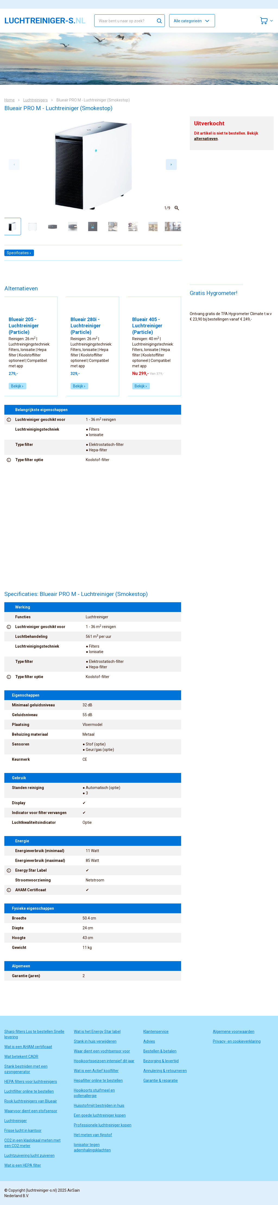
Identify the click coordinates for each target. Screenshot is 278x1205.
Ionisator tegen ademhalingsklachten (92, 1147)
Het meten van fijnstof (93, 1135)
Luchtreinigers (35, 100)
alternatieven (206, 138)
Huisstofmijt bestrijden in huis (99, 1105)
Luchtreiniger (15, 1121)
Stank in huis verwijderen (95, 1041)
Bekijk (17, 386)
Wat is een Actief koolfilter (96, 1071)
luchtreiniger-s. (45, 20)
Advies (149, 1041)
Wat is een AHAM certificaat (28, 1047)
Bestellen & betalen (159, 1051)
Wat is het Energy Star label (97, 1031)
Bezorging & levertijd (161, 1061)
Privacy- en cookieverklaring (237, 1041)
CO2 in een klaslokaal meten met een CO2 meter (32, 1143)
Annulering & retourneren (165, 1071)
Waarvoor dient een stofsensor (30, 1111)
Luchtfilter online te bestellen (29, 1091)
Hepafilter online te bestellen (98, 1080)
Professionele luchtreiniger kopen (102, 1125)
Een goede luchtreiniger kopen (100, 1115)
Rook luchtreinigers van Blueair (30, 1101)
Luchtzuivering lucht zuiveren (29, 1155)
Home (9, 100)
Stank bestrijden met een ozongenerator (26, 1069)
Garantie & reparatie (160, 1080)
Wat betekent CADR (21, 1056)
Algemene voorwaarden (233, 1031)
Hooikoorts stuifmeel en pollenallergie (94, 1093)
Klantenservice (156, 1031)
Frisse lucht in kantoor (23, 1130)
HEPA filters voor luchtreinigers (30, 1081)
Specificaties (19, 253)
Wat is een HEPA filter (22, 1165)
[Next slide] (171, 164)
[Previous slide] (14, 164)
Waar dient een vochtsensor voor (102, 1051)
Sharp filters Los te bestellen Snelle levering (34, 1034)
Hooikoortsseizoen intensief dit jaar (104, 1061)
